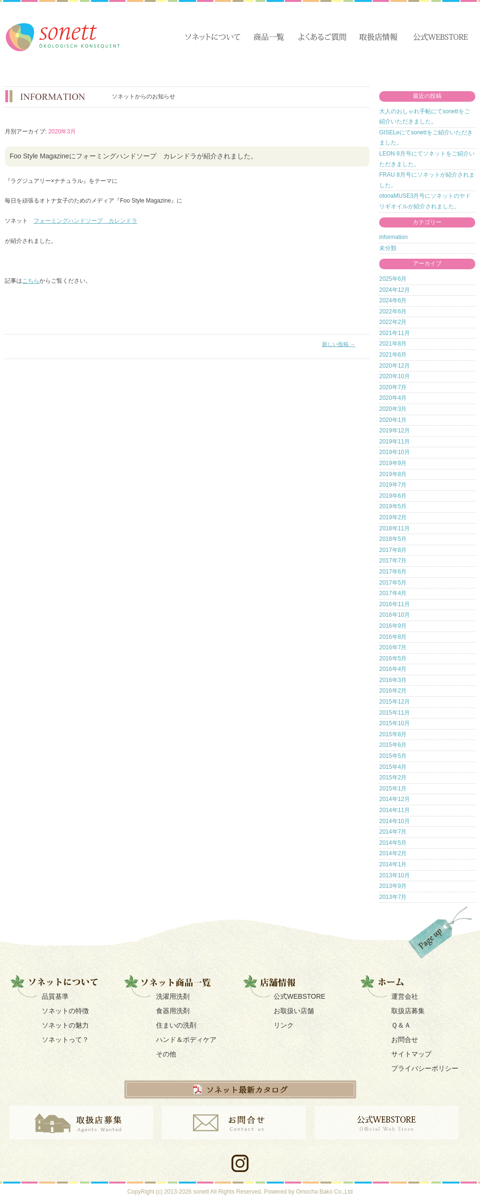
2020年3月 (393, 409)
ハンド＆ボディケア (186, 1039)
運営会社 (404, 996)
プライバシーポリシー (424, 1068)
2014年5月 (393, 842)
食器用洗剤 (173, 1011)
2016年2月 (393, 690)
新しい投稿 (338, 344)
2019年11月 (394, 441)
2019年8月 (393, 474)
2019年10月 (394, 452)
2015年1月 (393, 788)
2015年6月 (393, 745)
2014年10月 (394, 821)
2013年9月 (393, 886)
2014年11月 (394, 810)
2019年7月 (393, 484)
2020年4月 (393, 398)
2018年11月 (394, 528)
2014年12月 (394, 799)
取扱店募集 (408, 1011)
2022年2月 (393, 322)
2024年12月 (394, 290)
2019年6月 (393, 495)
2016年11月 (394, 604)
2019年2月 (393, 517)
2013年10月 (394, 875)
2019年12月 (394, 430)
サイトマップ (411, 1054)
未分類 (387, 248)
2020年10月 (394, 376)
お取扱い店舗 (294, 1011)
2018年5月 (393, 539)
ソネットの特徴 (65, 1011)
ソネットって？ (65, 1039)
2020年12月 (394, 365)
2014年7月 (393, 831)
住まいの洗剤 (176, 1025)
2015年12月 (394, 701)
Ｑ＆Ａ (401, 1025)
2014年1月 (393, 864)
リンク (284, 1025)
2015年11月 (394, 712)
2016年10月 (394, 614)
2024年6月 (393, 300)
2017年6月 (393, 571)
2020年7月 (393, 387)
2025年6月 (393, 278)
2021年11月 (394, 333)
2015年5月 (393, 756)
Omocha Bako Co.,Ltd (324, 1191)
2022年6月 (393, 311)
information (393, 237)
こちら (30, 280)
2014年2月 (393, 853)
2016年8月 (393, 637)
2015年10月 (394, 723)
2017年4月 (393, 593)
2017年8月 (393, 550)
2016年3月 (393, 680)
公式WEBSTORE (299, 996)
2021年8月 (393, 343)
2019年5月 (393, 506)
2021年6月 (393, 354)
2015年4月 (393, 767)
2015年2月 (393, 777)
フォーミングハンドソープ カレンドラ (85, 220)
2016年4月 (393, 669)
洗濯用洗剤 (173, 996)
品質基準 (55, 996)
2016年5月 (393, 658)
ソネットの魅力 (65, 1025)
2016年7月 (393, 647)
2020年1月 (393, 420)
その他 (166, 1054)
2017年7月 (393, 560)
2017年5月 (393, 582)
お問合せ (404, 1039)
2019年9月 (393, 463)
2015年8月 (393, 734)
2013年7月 (393, 897)
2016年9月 (393, 625)
